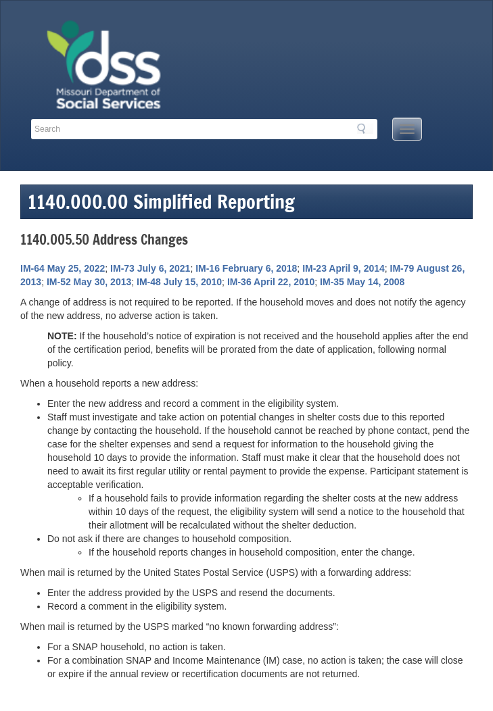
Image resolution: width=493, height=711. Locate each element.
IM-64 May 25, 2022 (62, 268)
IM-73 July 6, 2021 (150, 268)
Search (365, 128)
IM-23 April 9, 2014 (343, 268)
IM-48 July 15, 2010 (179, 281)
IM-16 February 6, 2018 (246, 268)
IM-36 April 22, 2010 (270, 281)
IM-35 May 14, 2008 (362, 281)
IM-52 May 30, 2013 (89, 281)
